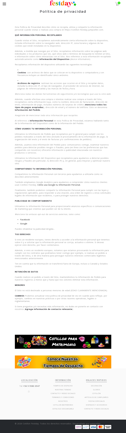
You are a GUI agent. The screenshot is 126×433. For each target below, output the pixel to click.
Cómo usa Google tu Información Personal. (59, 185)
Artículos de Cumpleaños (96, 397)
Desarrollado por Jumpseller (86, 423)
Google (23, 223)
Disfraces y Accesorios (96, 405)
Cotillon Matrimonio (63, 405)
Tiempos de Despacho (63, 386)
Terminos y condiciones (63, 397)
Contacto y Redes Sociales (63, 393)
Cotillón (96, 393)
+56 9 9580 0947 (31, 386)
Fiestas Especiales (96, 401)
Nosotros (63, 401)
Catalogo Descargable (63, 409)
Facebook (25, 219)
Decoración (96, 386)
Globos (96, 390)
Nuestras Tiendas (63, 390)
